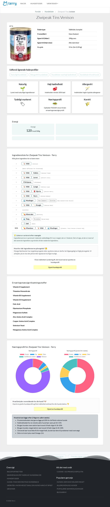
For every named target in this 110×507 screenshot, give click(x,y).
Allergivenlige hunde (67, 485)
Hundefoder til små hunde (89, 75)
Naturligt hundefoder (19, 75)
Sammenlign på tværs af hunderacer (24, 475)
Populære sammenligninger (70, 489)
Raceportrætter (15, 472)
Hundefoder (36, 3)
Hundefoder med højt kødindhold (63, 75)
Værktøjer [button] (52, 3)
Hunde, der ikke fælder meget (70, 482)
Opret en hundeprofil (55, 409)
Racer (23, 3)
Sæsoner (11, 489)
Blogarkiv (61, 492)
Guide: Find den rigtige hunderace (23, 482)
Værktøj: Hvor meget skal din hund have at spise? (30, 485)
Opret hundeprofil (55, 267)
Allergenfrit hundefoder (39, 75)
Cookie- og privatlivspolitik (70, 472)
